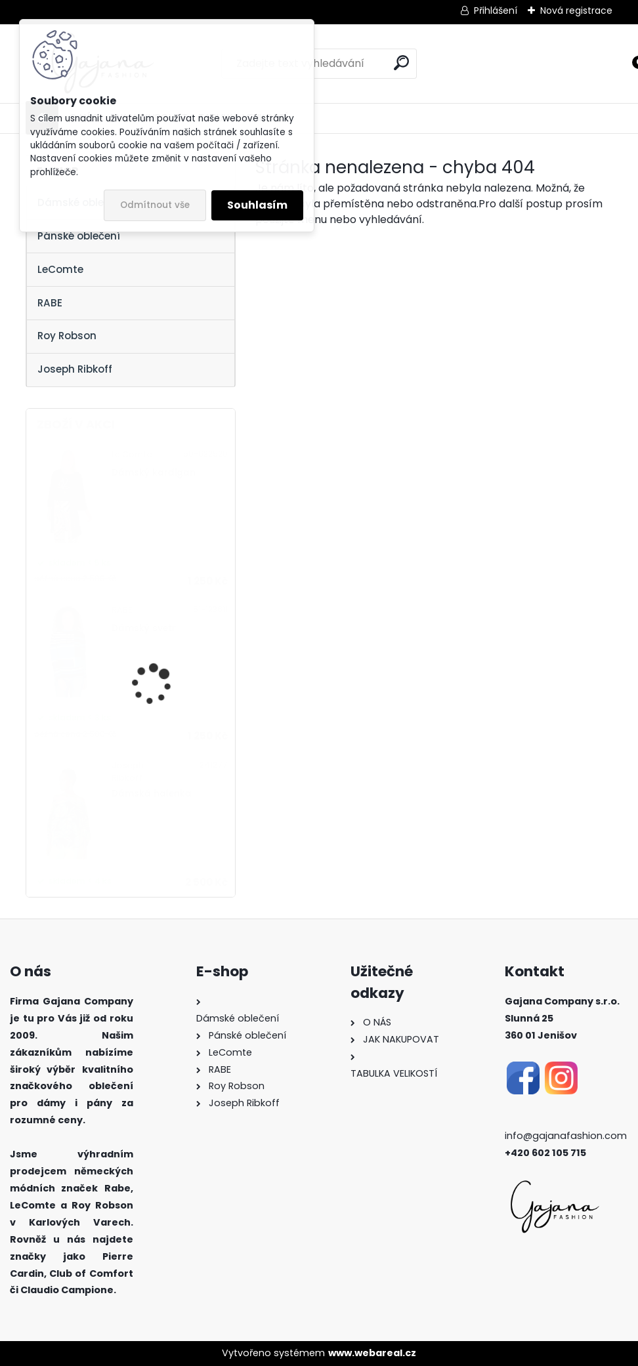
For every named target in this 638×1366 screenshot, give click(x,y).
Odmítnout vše (155, 205)
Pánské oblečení (78, 236)
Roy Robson (66, 335)
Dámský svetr (144, 628)
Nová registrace (576, 10)
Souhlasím (257, 205)
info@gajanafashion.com (566, 1135)
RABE (49, 303)
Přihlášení (495, 10)
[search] (401, 62)
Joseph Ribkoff (74, 369)
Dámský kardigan (154, 472)
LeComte (60, 269)
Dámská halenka (152, 793)
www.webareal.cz (372, 1352)
